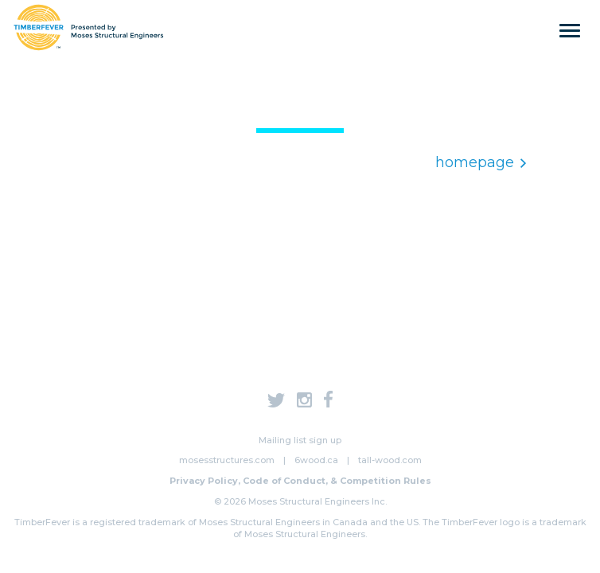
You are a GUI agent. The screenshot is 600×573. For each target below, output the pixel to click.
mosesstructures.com (227, 460)
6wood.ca (316, 460)
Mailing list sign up (300, 440)
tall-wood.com (390, 460)
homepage (480, 162)
